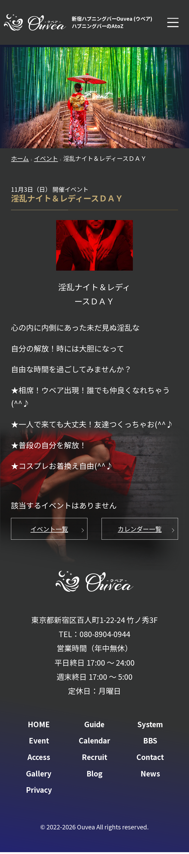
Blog (94, 775)
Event (39, 742)
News (150, 775)
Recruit (94, 758)
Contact (150, 758)
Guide (94, 726)
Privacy (38, 791)
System (150, 726)
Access (39, 758)
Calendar (94, 742)
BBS (150, 742)
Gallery (39, 775)
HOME (39, 726)
